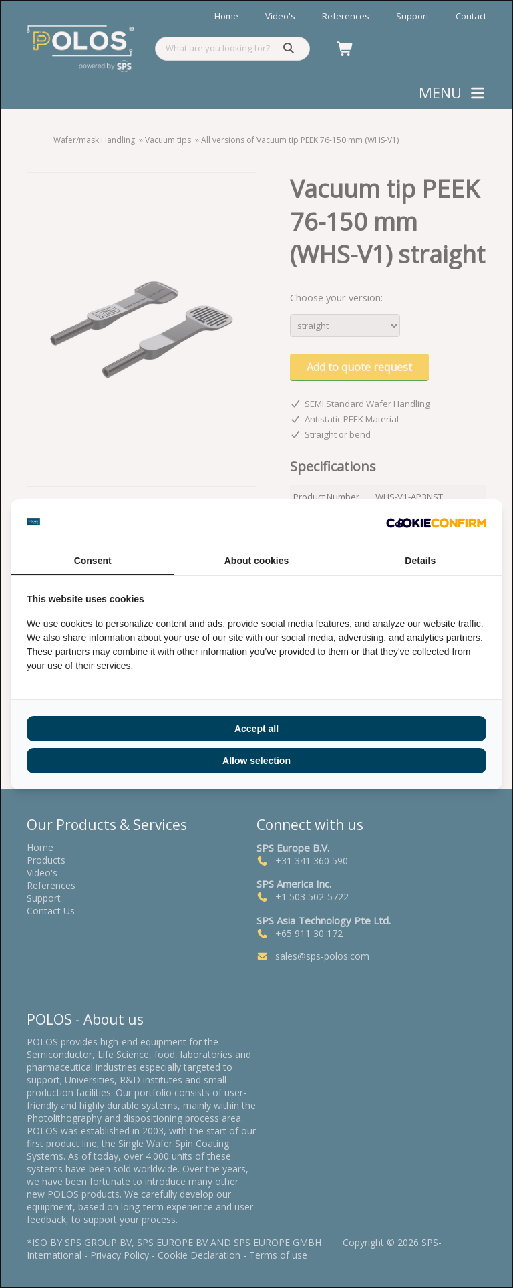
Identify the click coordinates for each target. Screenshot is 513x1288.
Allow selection (256, 760)
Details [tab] (420, 560)
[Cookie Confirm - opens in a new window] (436, 522)
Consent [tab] (93, 560)
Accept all (256, 728)
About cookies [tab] (256, 560)
